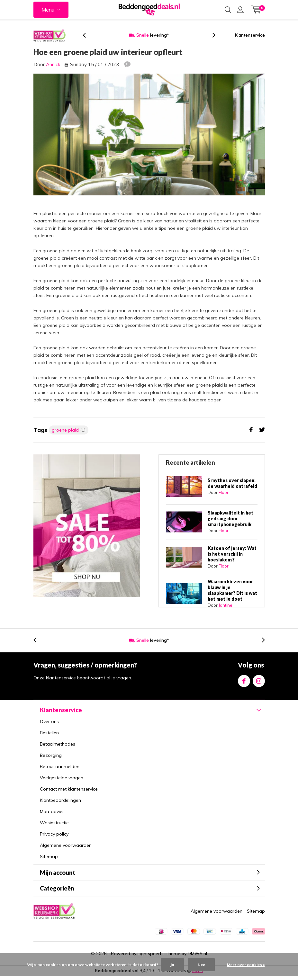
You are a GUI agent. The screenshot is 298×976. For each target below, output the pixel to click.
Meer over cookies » (246, 964)
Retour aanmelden (59, 766)
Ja (172, 964)
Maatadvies (52, 811)
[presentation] (88, 35)
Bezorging (51, 755)
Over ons (49, 721)
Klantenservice (250, 35)
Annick (53, 64)
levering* (152, 35)
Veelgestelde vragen (61, 778)
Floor (224, 492)
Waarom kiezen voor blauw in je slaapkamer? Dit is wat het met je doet (232, 590)
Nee (201, 964)
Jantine (225, 605)
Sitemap (49, 856)
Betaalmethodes (57, 744)
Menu (47, 9)
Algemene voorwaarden (66, 845)
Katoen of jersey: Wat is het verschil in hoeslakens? (232, 553)
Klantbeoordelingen (60, 800)
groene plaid (69, 430)
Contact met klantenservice (69, 789)
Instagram (259, 679)
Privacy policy (54, 834)
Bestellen (49, 733)
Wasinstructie (54, 823)
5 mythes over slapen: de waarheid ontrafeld (232, 483)
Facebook (244, 679)
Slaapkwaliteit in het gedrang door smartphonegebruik (230, 518)
